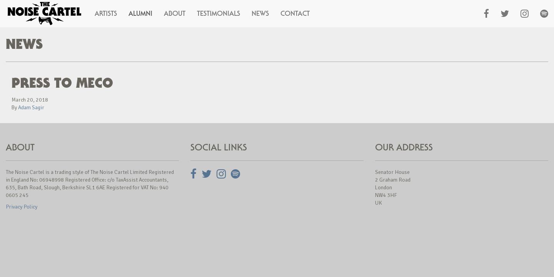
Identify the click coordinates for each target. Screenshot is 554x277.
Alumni (140, 13)
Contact (295, 13)
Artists (106, 13)
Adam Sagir (31, 107)
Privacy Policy (21, 207)
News (260, 13)
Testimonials (218, 13)
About (174, 13)
